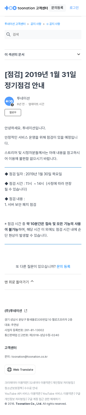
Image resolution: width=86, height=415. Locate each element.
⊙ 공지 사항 (53, 24)
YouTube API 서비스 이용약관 (23, 393)
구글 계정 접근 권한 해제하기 (43, 399)
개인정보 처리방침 (63, 382)
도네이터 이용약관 (40, 382)
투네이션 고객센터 (15, 24)
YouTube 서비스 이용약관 (57, 393)
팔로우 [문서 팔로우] (12, 112)
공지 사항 (36, 24)
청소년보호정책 (13, 388)
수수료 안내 (30, 388)
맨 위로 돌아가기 (19, 281)
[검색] (46, 34)
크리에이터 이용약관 (16, 382)
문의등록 (57, 8)
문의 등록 (63, 266)
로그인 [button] (74, 8)
